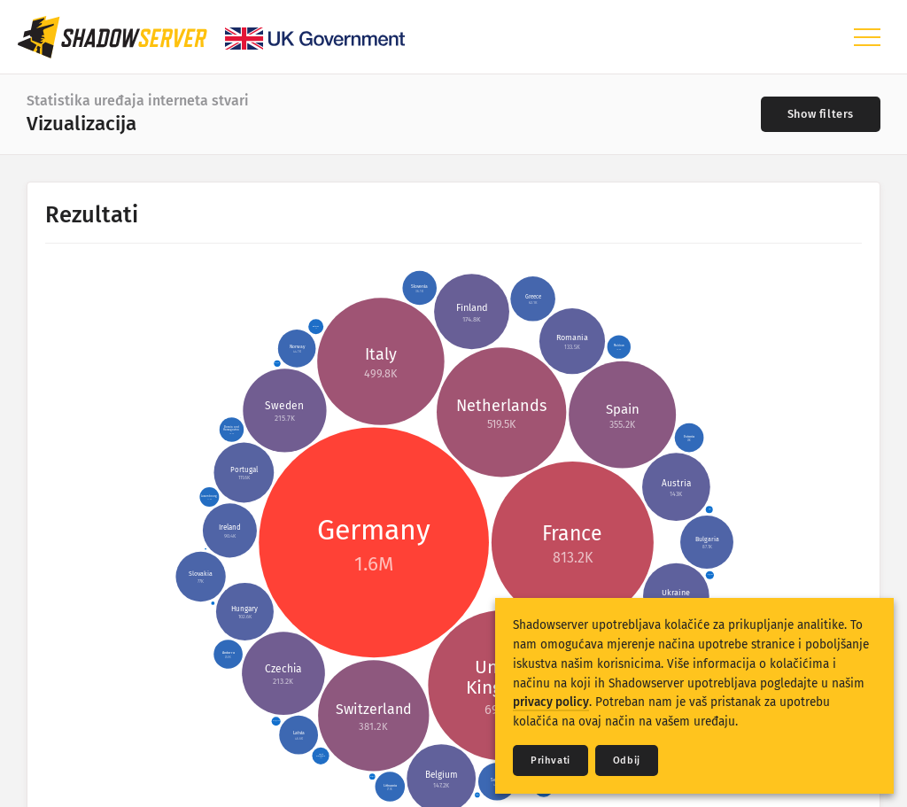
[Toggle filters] (820, 114)
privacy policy (551, 702)
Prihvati (550, 760)
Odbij (626, 760)
